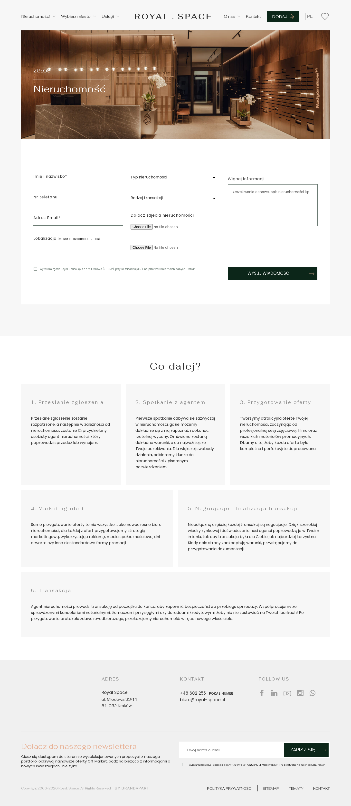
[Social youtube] (287, 693)
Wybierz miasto (76, 16)
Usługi (108, 16)
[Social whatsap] (312, 693)
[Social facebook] (262, 693)
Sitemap (271, 788)
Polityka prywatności (230, 788)
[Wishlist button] (325, 16)
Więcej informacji (246, 179)
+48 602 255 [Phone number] (207, 693)
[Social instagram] (300, 693)
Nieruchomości (35, 16)
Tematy (296, 788)
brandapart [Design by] (135, 788)
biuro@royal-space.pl (202, 700)
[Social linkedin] (274, 693)
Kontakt (253, 16)
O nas (229, 16)
